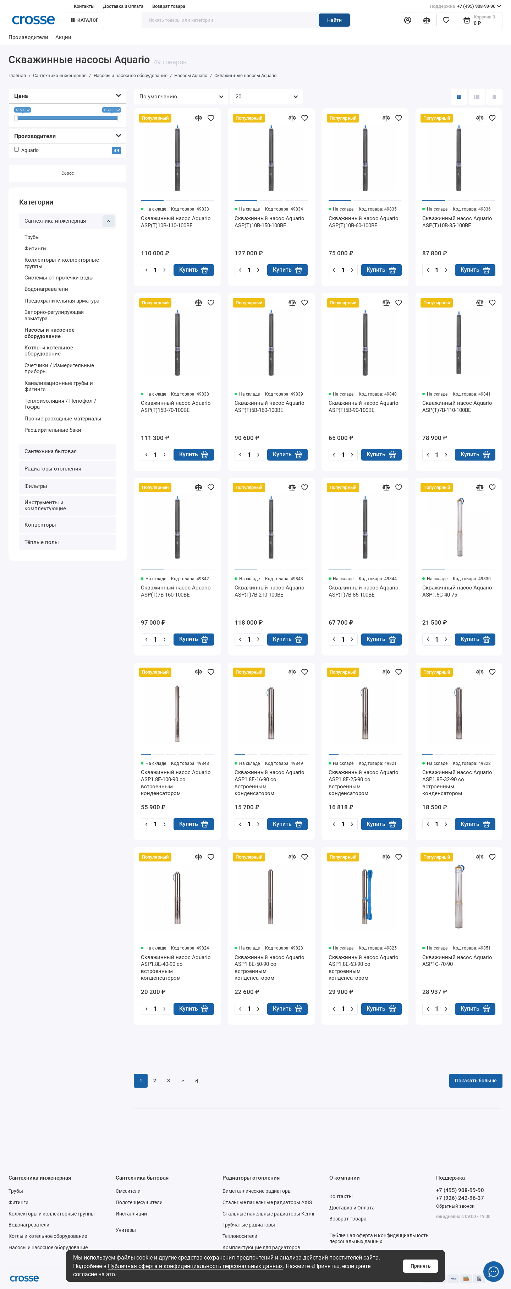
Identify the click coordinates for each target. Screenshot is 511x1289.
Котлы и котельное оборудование (48, 350)
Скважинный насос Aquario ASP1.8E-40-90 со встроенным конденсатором (176, 967)
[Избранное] (446, 20)
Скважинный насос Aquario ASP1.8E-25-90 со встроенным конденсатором (364, 782)
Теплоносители (239, 1236)
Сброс (67, 173)
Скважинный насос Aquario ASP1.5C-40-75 (457, 591)
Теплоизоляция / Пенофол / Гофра (60, 404)
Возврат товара (168, 6)
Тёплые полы (41, 542)
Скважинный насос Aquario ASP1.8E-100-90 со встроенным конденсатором (176, 782)
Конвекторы (40, 525)
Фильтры (35, 486)
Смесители (128, 1191)
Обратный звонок (455, 1206)
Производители (28, 37)
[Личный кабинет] (407, 20)
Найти (334, 20)
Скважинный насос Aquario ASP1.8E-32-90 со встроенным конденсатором (457, 782)
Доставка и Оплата (123, 6)
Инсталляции (131, 1214)
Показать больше (476, 1080)
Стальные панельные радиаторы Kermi (268, 1214)
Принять (421, 1266)
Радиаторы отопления (52, 469)
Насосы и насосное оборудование (49, 333)
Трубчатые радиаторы (248, 1225)
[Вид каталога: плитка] (459, 97)
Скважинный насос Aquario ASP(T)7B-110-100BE (457, 406)
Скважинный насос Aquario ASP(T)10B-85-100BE (457, 222)
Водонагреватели (46, 289)
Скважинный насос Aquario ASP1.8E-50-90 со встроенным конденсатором (269, 967)
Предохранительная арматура (61, 301)
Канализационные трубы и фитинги (58, 386)
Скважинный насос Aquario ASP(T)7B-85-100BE (364, 591)
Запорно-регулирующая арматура (54, 315)
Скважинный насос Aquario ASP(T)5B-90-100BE (364, 406)
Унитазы (126, 1230)
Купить (193, 269)
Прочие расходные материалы (62, 418)
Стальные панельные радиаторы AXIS (267, 1202)
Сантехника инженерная (69, 221)
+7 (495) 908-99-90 (465, 6)
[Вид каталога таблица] (494, 97)
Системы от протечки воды (59, 278)
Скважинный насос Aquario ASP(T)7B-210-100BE (269, 591)
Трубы (32, 237)
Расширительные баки (52, 430)
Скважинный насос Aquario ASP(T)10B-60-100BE (364, 222)
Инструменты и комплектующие (45, 505)
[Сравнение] (426, 20)
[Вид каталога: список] (477, 97)
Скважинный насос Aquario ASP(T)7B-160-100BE (176, 591)
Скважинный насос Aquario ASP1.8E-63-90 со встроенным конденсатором (364, 967)
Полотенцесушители (139, 1202)
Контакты (84, 6)
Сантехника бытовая (50, 451)
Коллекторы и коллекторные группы (61, 263)
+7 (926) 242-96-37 (460, 1198)
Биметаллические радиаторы (257, 1191)
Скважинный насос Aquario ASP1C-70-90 (457, 961)
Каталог (84, 20)
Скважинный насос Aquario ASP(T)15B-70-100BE (176, 406)
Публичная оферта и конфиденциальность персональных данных (195, 1266)
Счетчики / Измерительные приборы (59, 368)
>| (196, 1080)
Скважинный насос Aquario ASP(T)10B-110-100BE (176, 222)
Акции (63, 37)
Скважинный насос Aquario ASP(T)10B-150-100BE (269, 222)
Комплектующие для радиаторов (261, 1247)
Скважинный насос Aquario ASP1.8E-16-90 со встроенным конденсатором (269, 782)
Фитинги (35, 248)
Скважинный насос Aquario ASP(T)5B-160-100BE (269, 406)
